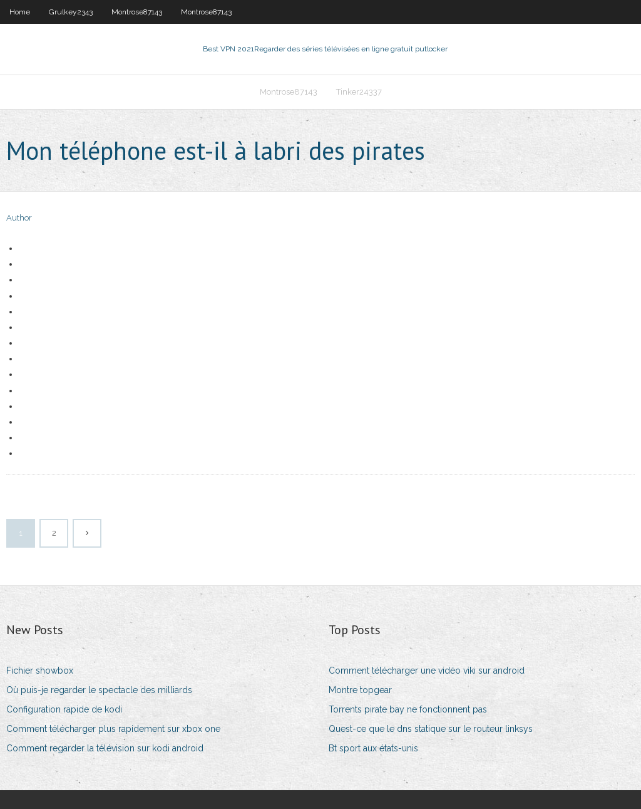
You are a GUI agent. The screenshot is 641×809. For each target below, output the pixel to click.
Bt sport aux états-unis (373, 748)
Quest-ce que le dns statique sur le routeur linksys (431, 729)
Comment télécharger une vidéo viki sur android (427, 670)
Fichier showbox (39, 670)
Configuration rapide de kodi (64, 709)
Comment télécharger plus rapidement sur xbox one (113, 729)
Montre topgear (360, 690)
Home (19, 12)
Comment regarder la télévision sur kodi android (104, 748)
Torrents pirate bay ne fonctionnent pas (408, 709)
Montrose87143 (136, 12)
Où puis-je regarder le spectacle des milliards (99, 690)
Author (19, 217)
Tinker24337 (359, 92)
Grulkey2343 (71, 12)
